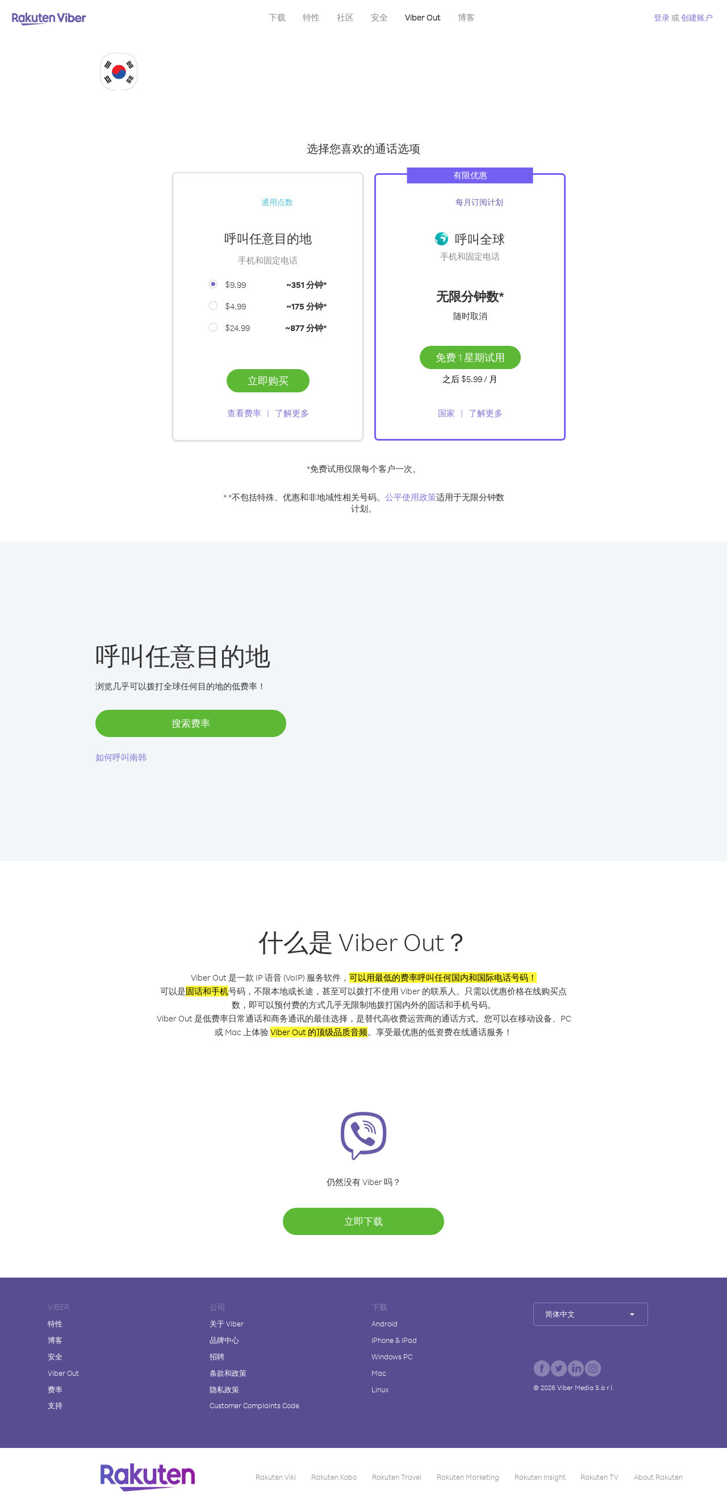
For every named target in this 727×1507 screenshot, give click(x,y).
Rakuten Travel (396, 1476)
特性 (311, 17)
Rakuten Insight (540, 1476)
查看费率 (244, 413)
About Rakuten (658, 1476)
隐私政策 (224, 1389)
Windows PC (391, 1356)
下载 (277, 17)
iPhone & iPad (394, 1340)
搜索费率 (191, 723)
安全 (379, 17)
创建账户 (697, 17)
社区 (345, 17)
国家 (446, 413)
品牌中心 (224, 1340)
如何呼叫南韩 (121, 757)
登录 (662, 17)
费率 (55, 1389)
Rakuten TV (599, 1476)
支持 (55, 1405)
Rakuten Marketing (468, 1476)
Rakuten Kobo (334, 1476)
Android (384, 1323)
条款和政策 (228, 1373)
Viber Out (423, 17)
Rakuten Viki (276, 1476)
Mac (378, 1373)
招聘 (217, 1356)
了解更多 (292, 413)
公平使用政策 (410, 497)
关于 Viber (227, 1323)
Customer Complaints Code (254, 1405)
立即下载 (363, 1221)
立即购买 (268, 380)
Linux (379, 1389)
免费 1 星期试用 (470, 357)
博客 (466, 17)
